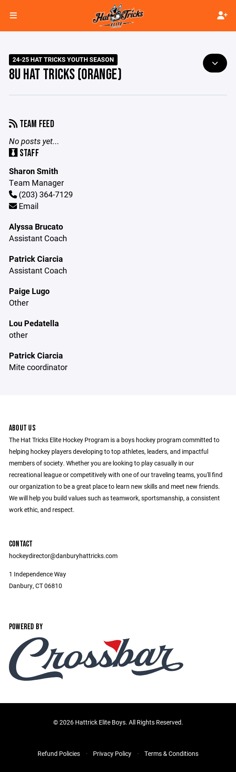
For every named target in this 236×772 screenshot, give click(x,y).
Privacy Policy (112, 753)
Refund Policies (59, 753)
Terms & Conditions (171, 753)
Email (23, 205)
